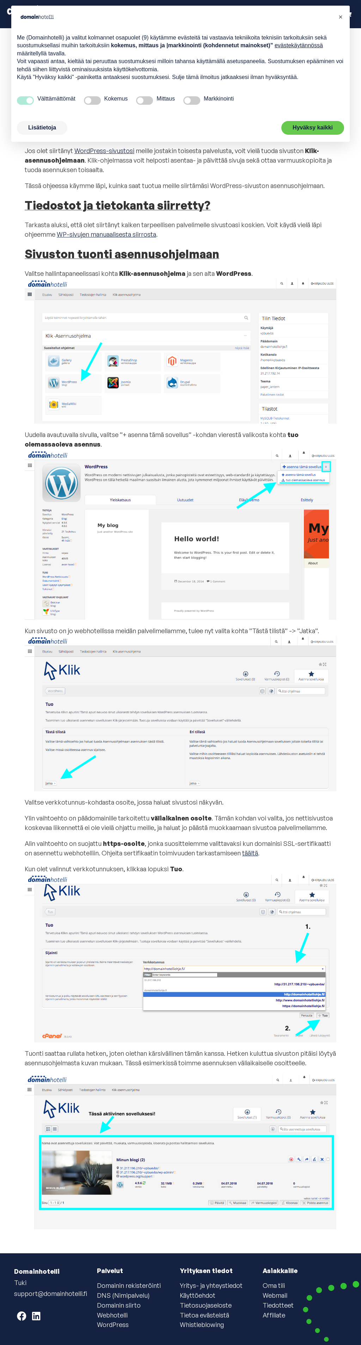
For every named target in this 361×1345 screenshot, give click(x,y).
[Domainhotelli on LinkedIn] (36, 1316)
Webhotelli (112, 1315)
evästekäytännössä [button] (299, 45)
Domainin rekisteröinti (129, 1285)
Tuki (20, 1282)
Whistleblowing (202, 1324)
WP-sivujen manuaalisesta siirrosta (106, 234)
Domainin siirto (119, 1305)
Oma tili (274, 1285)
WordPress (113, 1324)
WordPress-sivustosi (104, 151)
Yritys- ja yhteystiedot (211, 1285)
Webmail (275, 1295)
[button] (340, 17)
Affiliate (274, 1315)
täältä (250, 853)
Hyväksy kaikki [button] (313, 128)
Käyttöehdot (197, 1295)
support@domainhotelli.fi (50, 1293)
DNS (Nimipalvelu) (123, 1295)
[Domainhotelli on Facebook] (21, 1316)
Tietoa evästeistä (204, 1315)
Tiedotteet (278, 1305)
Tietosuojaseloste (206, 1305)
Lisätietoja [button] (42, 128)
